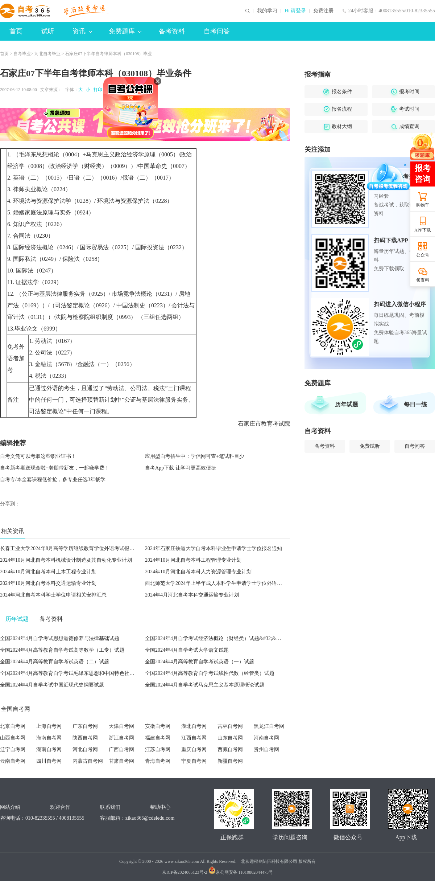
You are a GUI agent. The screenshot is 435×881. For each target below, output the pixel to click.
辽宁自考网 (12, 749)
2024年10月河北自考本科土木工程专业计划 (48, 571)
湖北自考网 (194, 726)
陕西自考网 (85, 738)
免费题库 (125, 31)
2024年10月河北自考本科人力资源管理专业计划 (198, 571)
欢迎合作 (60, 807)
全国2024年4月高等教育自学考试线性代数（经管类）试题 (209, 673)
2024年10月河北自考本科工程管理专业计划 (193, 560)
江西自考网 (194, 738)
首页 (15, 31)
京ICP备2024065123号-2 (184, 872)
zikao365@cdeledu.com (149, 818)
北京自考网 (12, 726)
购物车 (422, 205)
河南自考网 (266, 738)
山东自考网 (230, 738)
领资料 (422, 280)
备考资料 (172, 31)
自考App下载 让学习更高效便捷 (180, 468)
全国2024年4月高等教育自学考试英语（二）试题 (54, 661)
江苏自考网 (157, 749)
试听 (47, 31)
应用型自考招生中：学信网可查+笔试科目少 (194, 456)
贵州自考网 (266, 749)
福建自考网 (157, 738)
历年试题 (346, 404)
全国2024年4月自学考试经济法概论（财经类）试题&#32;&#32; (215, 638)
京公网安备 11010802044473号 (240, 872)
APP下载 (422, 230)
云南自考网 (12, 761)
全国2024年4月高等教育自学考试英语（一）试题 (199, 661)
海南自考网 (49, 738)
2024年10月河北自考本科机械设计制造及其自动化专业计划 (66, 560)
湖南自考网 (49, 749)
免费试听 (370, 446)
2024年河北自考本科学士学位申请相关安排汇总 (53, 595)
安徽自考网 (157, 726)
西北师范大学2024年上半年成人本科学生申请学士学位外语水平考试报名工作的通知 (239, 583)
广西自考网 (121, 749)
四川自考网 (49, 761)
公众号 (422, 255)
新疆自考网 (230, 761)
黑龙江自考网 (269, 726)
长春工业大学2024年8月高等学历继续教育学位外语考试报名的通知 (75, 548)
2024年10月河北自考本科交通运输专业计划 (48, 583)
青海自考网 (157, 761)
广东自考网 (85, 726)
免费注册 (323, 10)
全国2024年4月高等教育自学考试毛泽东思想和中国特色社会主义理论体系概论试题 (92, 673)
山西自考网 (12, 738)
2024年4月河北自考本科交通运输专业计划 (192, 595)
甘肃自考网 (121, 761)
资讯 (82, 31)
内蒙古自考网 (87, 761)
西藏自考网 (230, 749)
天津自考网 (121, 726)
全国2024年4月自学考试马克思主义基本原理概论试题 (204, 685)
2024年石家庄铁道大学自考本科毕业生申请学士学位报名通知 (213, 548)
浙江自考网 (121, 738)
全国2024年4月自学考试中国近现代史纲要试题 (52, 685)
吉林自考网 (230, 726)
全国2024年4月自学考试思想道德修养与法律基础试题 (59, 638)
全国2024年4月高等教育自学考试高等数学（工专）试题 (62, 650)
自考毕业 (22, 53)
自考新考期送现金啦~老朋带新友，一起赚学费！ (54, 468)
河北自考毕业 (47, 53)
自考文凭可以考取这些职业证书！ (38, 456)
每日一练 (415, 404)
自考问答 (217, 31)
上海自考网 (49, 726)
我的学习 (267, 10)
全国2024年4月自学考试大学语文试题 (187, 650)
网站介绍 (10, 807)
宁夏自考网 (194, 761)
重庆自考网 (194, 749)
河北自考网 (85, 749)
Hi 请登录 (295, 10)
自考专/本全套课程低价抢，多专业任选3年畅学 (52, 479)
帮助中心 (160, 807)
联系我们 (110, 807)
